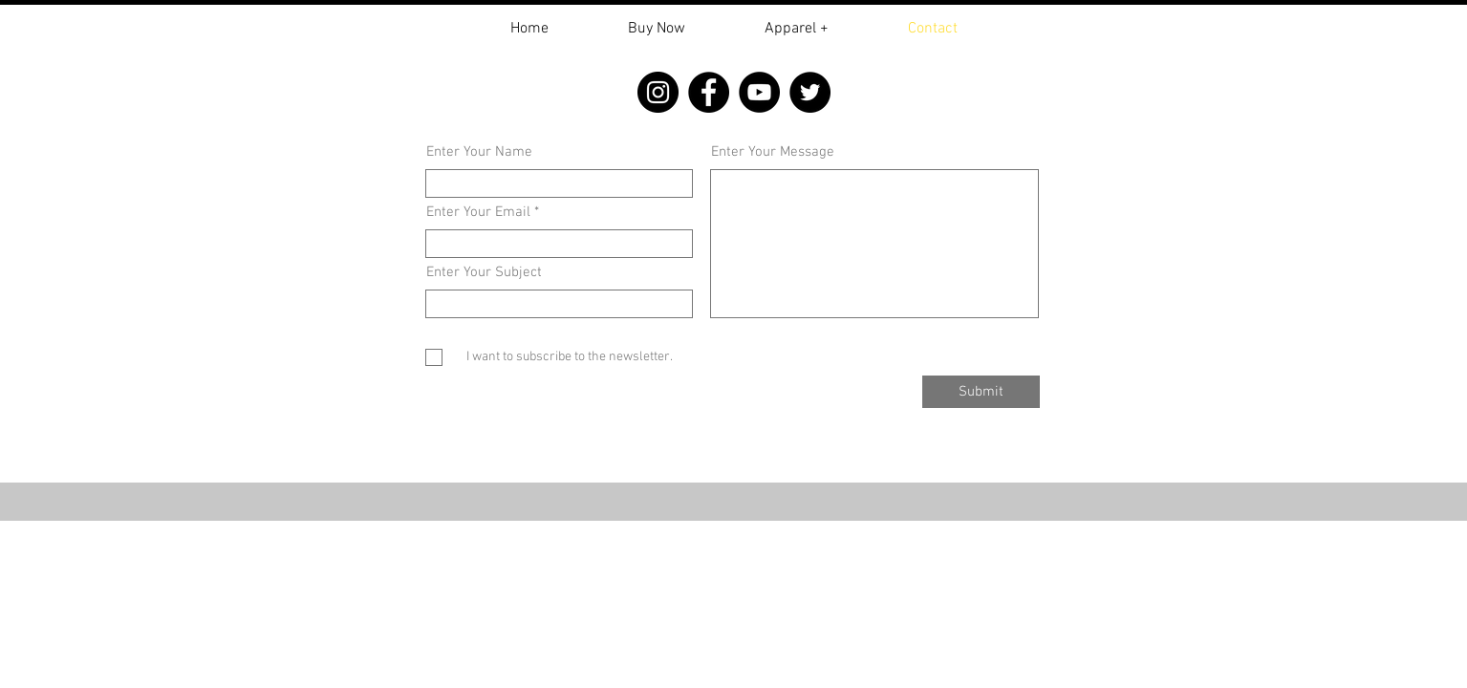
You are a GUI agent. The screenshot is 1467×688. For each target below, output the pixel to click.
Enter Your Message (772, 152)
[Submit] (981, 392)
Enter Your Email (478, 212)
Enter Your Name (479, 152)
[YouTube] (759, 92)
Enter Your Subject (484, 273)
